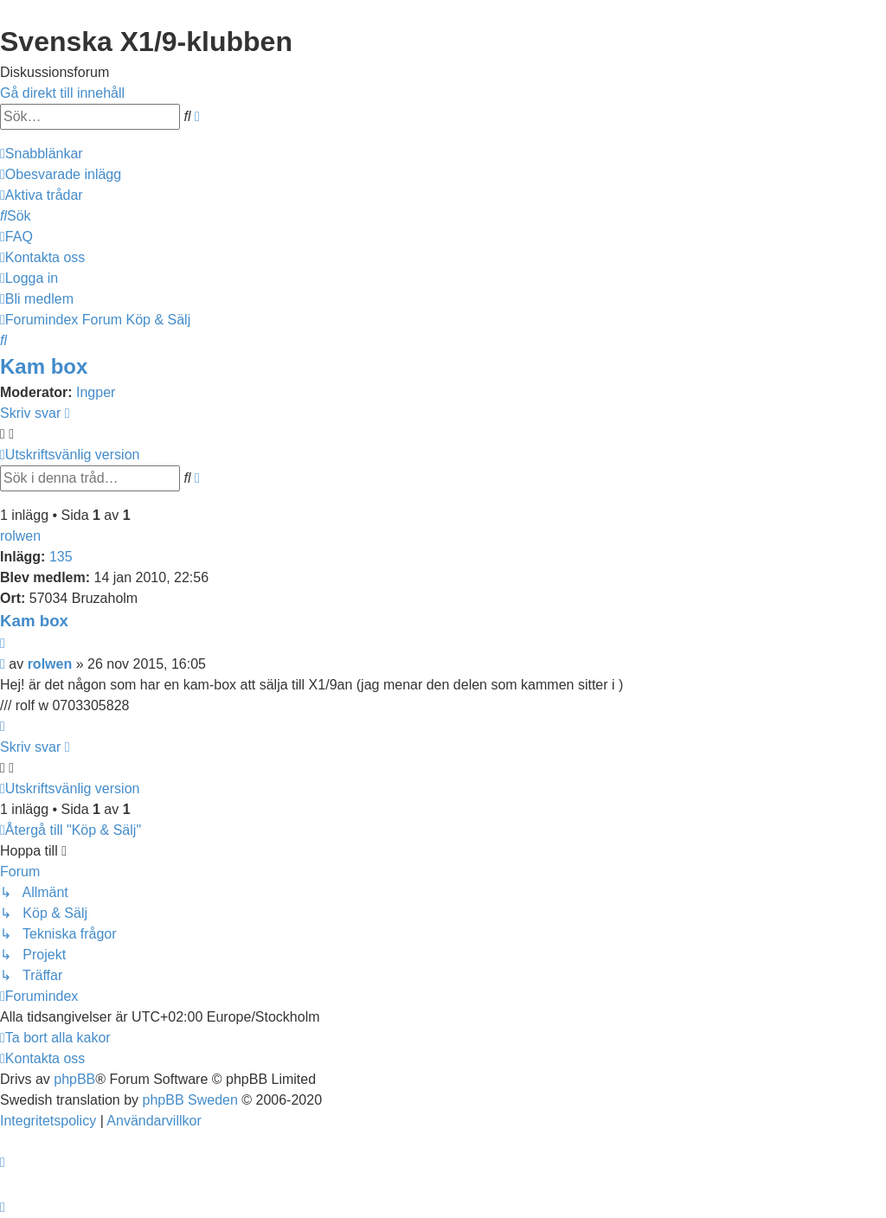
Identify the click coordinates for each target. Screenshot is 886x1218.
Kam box (43, 366)
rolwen (20, 536)
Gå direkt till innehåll (62, 93)
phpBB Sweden (190, 1100)
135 (61, 556)
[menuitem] (60, 174)
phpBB (74, 1079)
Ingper (95, 392)
